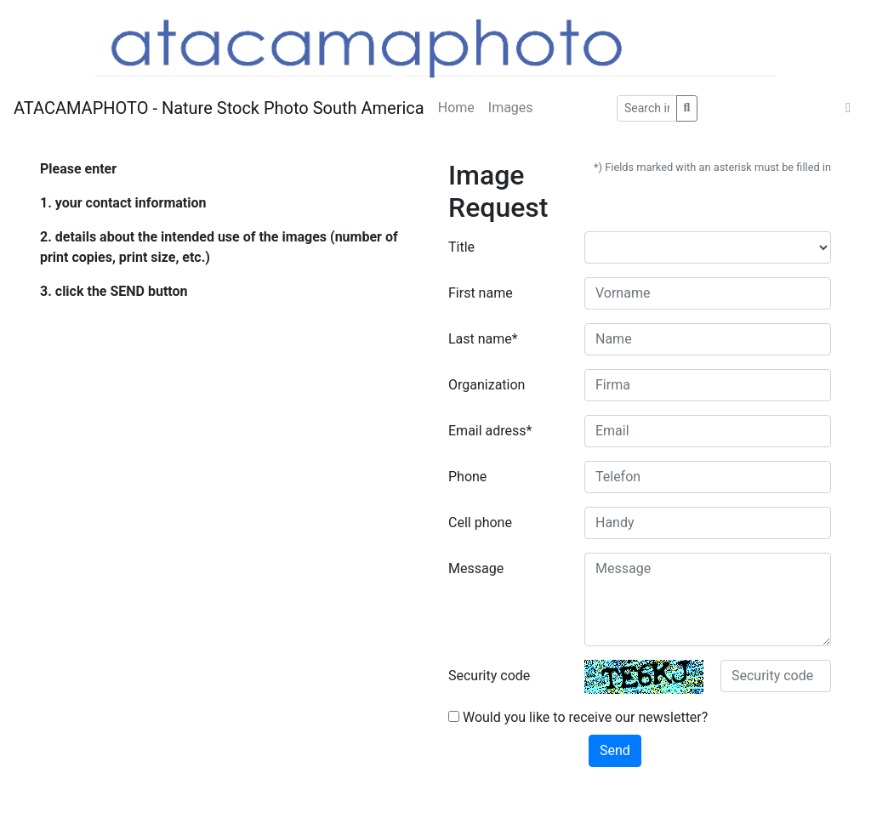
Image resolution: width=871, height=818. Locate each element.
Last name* (483, 339)
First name (480, 293)
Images (510, 107)
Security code (489, 675)
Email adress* (490, 431)
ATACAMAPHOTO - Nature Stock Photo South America (219, 108)
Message (476, 568)
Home (456, 107)
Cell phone (480, 522)
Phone (467, 477)
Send (615, 750)
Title (461, 247)
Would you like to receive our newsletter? (578, 717)
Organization (486, 385)
